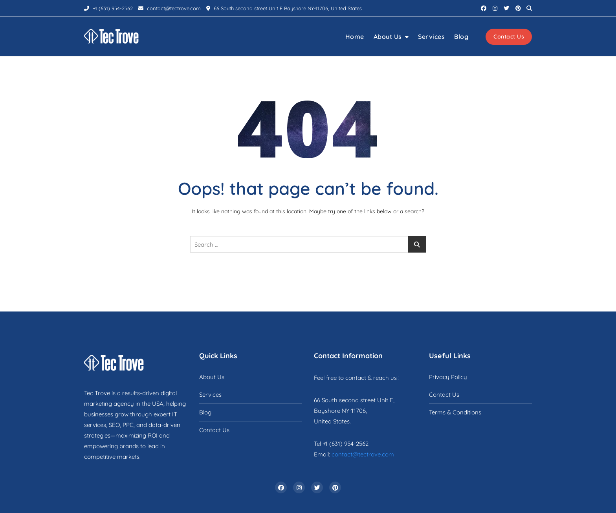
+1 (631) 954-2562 (108, 8)
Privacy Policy (448, 377)
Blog (461, 36)
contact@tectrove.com (169, 8)
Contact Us (508, 36)
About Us (388, 36)
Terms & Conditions (455, 412)
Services (431, 36)
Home (354, 36)
